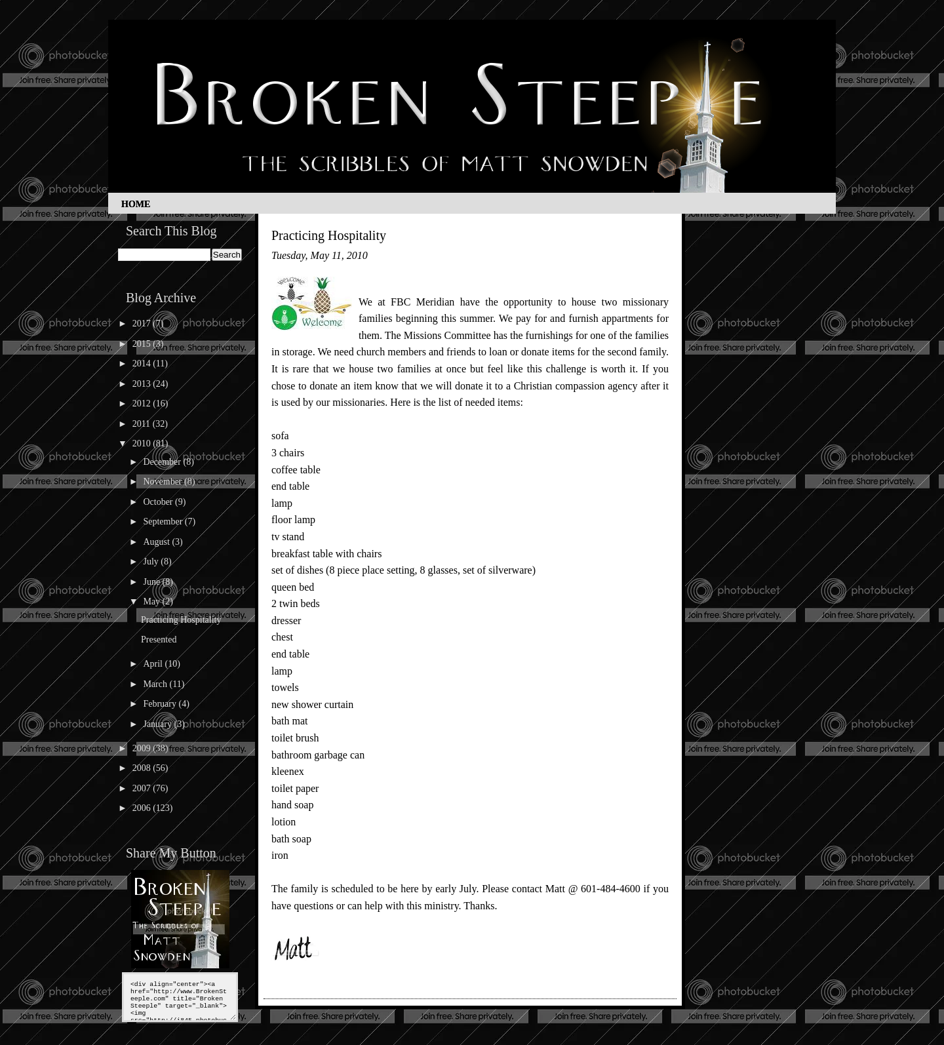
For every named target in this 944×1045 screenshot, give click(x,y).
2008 (142, 768)
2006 (142, 808)
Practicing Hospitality (181, 620)
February (160, 704)
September (163, 521)
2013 (142, 384)
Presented (158, 639)
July (152, 561)
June (152, 582)
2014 (142, 363)
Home (135, 204)
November (163, 481)
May (152, 601)
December (163, 462)
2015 (142, 344)
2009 (142, 748)
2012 (142, 403)
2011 (142, 424)
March (156, 684)
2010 (142, 443)
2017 (142, 323)
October (159, 502)
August (157, 542)
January (158, 724)
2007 (142, 788)
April (154, 664)
